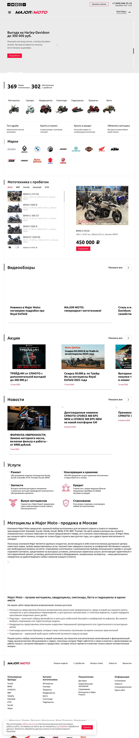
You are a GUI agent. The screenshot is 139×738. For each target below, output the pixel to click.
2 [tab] (133, 31)
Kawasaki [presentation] (37, 192)
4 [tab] (133, 44)
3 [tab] (133, 37)
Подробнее (14, 55)
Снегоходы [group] (61, 106)
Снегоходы (48, 710)
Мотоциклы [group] (14, 106)
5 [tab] (133, 51)
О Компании (120, 692)
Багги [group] (109, 106)
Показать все (115, 273)
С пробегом (79, 675)
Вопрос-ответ (96, 675)
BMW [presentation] (10, 192)
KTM (9, 713)
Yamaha (10, 707)
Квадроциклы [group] (45, 106)
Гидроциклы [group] (77, 106)
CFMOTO (11, 701)
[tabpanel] (69, 47)
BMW (9, 698)
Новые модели (61, 675)
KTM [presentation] (47, 192)
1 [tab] (133, 24)
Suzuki (10, 717)
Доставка (82, 692)
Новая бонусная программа (85, 696)
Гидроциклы (48, 713)
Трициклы (47, 701)
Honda (10, 695)
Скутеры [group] (30, 106)
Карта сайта (120, 701)
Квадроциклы (49, 704)
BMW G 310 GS (82, 236)
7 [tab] (133, 64)
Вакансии (127, 675)
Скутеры (46, 698)
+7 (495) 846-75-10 (122, 3)
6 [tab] (133, 58)
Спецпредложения (123, 698)
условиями (63, 726)
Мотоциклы (48, 695)
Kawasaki (11, 710)
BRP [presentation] (18, 192)
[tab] (12, 192)
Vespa (9, 720)
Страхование (84, 700)
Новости (113, 675)
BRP (9, 704)
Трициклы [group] (93, 106)
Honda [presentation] (26, 192)
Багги (45, 707)
